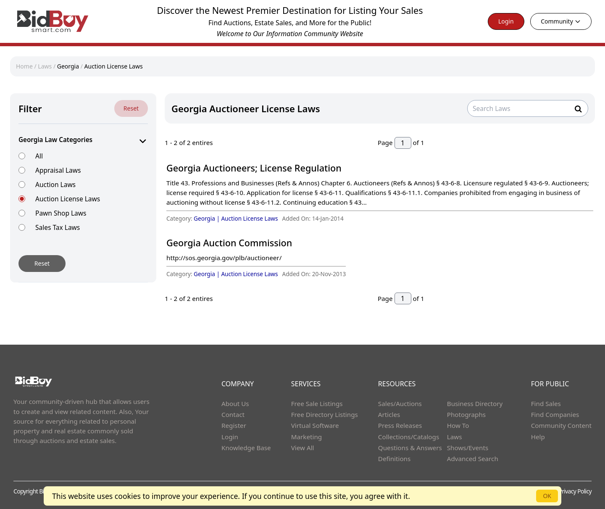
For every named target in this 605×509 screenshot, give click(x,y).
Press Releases (400, 425)
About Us (235, 403)
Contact (233, 414)
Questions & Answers (410, 447)
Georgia (68, 66)
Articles (389, 414)
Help (538, 437)
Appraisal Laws (58, 170)
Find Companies (555, 414)
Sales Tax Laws (57, 227)
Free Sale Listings (317, 403)
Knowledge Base (246, 447)
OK (547, 496)
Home (24, 66)
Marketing (306, 437)
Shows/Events (467, 447)
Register (233, 425)
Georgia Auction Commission (229, 243)
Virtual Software (315, 425)
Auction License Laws (113, 66)
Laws (45, 66)
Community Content (561, 425)
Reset (131, 108)
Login (506, 21)
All (39, 155)
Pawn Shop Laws (60, 212)
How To (458, 425)
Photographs (466, 414)
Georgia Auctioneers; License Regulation (254, 168)
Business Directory (475, 403)
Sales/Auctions (400, 403)
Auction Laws (55, 184)
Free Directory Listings (324, 414)
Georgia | (207, 218)
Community (561, 21)
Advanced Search (472, 458)
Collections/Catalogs (408, 437)
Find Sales (546, 403)
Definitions (394, 458)
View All (302, 447)
